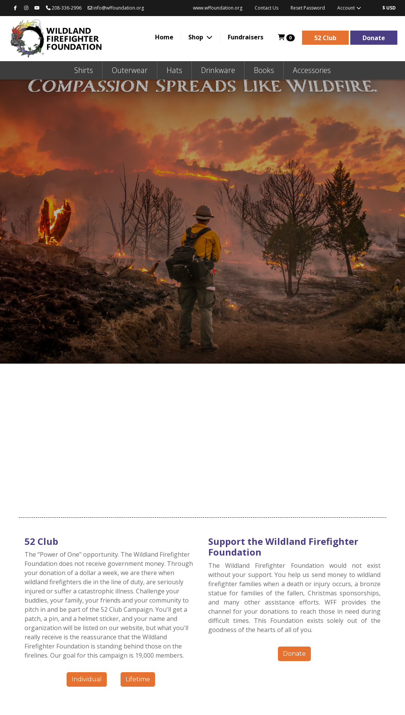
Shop (196, 37)
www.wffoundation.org (217, 8)
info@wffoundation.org (116, 8)
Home (164, 37)
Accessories (312, 70)
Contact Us (266, 8)
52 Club (325, 38)
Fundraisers (245, 37)
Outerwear (130, 70)
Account (349, 8)
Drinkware (218, 70)
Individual (87, 679)
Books (264, 70)
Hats (174, 70)
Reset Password (308, 8)
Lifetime (138, 679)
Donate (374, 38)
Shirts (83, 70)
